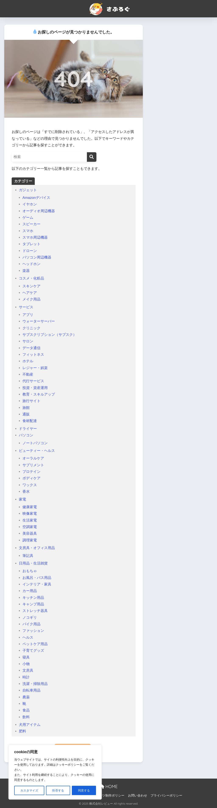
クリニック (31, 328)
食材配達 (29, 421)
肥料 (22, 731)
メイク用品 (31, 299)
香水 (26, 492)
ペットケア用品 (35, 644)
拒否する (58, 790)
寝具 (26, 657)
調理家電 (29, 540)
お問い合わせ (137, 795)
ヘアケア (29, 293)
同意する (84, 790)
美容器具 (29, 533)
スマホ (27, 231)
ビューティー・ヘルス (37, 451)
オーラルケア (33, 458)
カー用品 (29, 591)
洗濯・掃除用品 (35, 684)
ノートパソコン (35, 443)
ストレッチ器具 (35, 611)
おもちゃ (29, 571)
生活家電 (29, 520)
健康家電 (29, 507)
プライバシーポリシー (166, 795)
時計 (26, 677)
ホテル (27, 361)
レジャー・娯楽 (35, 368)
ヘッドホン (31, 264)
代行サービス (33, 381)
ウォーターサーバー (38, 321)
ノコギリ (29, 618)
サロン (27, 341)
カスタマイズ (29, 790)
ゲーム (27, 218)
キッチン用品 (33, 598)
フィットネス (33, 355)
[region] (55, 772)
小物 (26, 664)
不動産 (27, 374)
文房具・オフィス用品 (37, 548)
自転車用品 (31, 690)
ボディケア (31, 478)
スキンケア (31, 286)
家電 (22, 499)
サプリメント (33, 465)
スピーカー (31, 224)
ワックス (29, 485)
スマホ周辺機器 (35, 237)
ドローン (29, 251)
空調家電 (29, 527)
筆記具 (27, 556)
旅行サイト (31, 401)
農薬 (26, 697)
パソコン (26, 435)
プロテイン (31, 472)
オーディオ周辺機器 (38, 211)
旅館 (26, 408)
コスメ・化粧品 (31, 278)
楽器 (26, 271)
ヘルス (27, 637)
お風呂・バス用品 (36, 578)
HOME (108, 786)
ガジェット (28, 190)
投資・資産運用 (35, 388)
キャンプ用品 (33, 604)
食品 (26, 710)
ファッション (33, 631)
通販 (26, 414)
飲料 (26, 717)
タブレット (31, 244)
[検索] (91, 157)
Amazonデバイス (36, 198)
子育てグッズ (33, 651)
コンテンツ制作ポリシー (106, 795)
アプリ (27, 315)
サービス (26, 307)
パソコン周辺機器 (36, 257)
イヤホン (29, 204)
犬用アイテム (29, 725)
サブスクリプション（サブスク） (49, 335)
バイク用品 (31, 624)
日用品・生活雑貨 (33, 563)
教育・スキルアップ (38, 394)
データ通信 (31, 348)
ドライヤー (28, 429)
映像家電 (29, 514)
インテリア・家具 (36, 584)
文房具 (27, 670)
